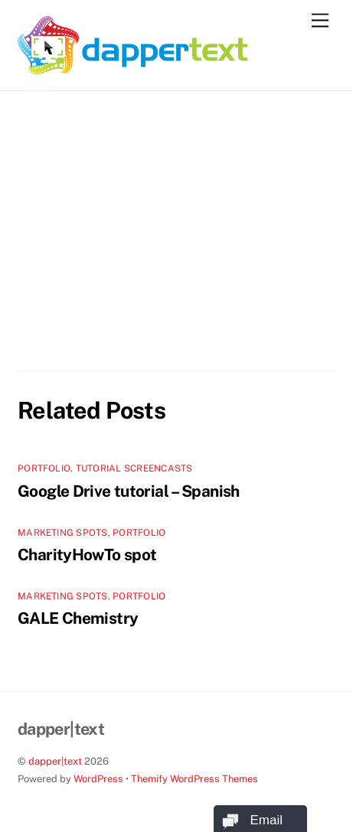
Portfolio (44, 468)
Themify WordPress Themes (194, 779)
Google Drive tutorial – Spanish (129, 491)
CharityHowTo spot (87, 554)
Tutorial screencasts (134, 468)
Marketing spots (63, 532)
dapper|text (55, 761)
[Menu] (320, 21)
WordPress (98, 779)
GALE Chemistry (78, 618)
